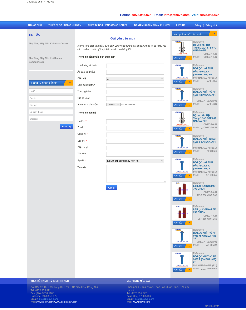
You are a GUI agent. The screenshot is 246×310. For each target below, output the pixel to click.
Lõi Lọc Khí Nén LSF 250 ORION (204, 211)
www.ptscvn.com (44, 302)
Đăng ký (199, 25)
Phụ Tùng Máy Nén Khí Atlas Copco (48, 43)
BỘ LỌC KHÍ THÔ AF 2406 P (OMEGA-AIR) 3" (204, 259)
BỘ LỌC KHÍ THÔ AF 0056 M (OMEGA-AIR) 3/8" (204, 236)
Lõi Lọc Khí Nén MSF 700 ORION (204, 187)
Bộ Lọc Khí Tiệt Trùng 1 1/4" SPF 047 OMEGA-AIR (204, 118)
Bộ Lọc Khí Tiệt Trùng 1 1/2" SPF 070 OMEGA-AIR (204, 48)
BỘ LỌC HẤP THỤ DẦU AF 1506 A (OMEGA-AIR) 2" (203, 165)
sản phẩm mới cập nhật (188, 34)
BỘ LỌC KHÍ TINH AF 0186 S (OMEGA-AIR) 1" (204, 142)
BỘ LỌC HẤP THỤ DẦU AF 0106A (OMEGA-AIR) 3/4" (203, 71)
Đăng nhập (212, 25)
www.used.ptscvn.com (65, 302)
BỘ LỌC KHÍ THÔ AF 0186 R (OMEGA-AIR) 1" (204, 95)
